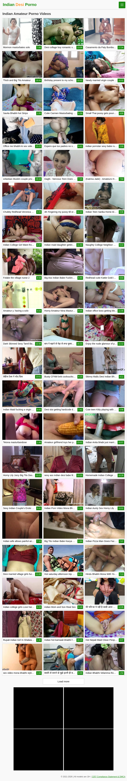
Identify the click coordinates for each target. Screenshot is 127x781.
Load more (63, 681)
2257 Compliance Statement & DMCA (108, 777)
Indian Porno (20, 4)
